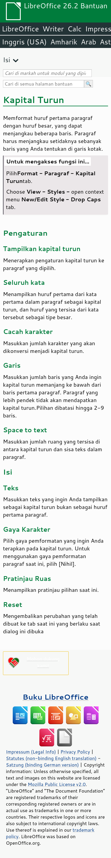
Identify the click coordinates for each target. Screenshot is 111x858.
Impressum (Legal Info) (31, 751)
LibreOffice (20, 29)
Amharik (63, 42)
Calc (74, 29)
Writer (53, 29)
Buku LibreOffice (55, 697)
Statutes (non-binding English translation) (51, 758)
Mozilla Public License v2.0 (57, 784)
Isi (6, 59)
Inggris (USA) (24, 42)
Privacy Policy (75, 751)
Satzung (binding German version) (42, 764)
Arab (88, 42)
